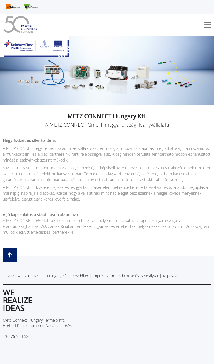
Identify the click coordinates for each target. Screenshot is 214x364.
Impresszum (103, 276)
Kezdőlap (80, 276)
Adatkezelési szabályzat (138, 276)
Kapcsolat (171, 276)
